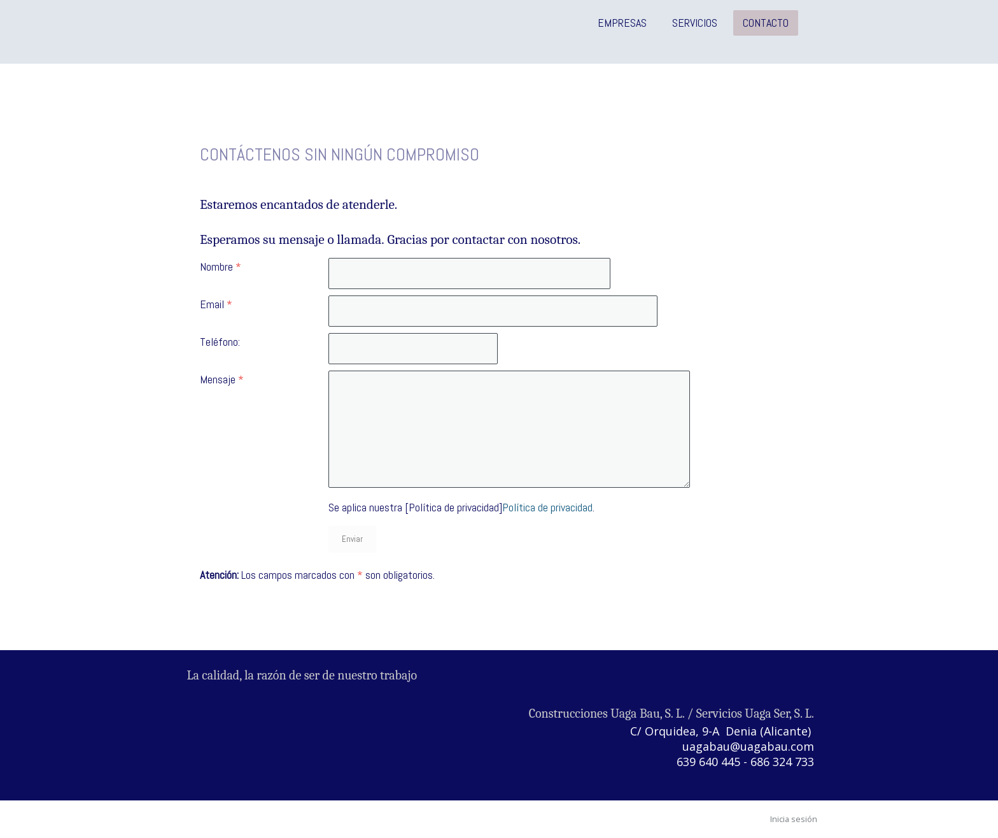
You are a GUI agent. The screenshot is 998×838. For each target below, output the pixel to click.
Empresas (622, 22)
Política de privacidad (547, 507)
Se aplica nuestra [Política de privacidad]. (461, 507)
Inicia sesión (793, 819)
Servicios (694, 22)
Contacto (766, 22)
